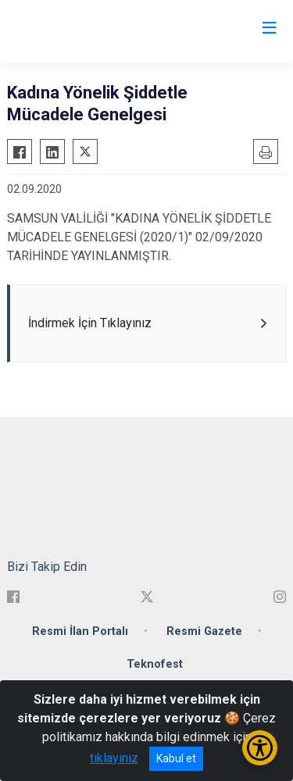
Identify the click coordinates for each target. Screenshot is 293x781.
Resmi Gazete (204, 631)
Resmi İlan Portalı (80, 631)
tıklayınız (114, 758)
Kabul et (176, 758)
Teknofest (155, 664)
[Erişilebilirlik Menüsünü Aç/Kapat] (259, 747)
